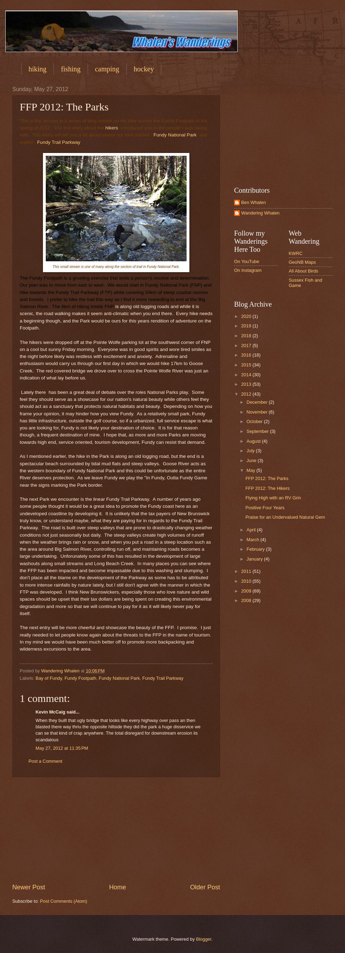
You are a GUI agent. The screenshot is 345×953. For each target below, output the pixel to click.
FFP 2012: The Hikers (267, 488)
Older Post (205, 887)
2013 (246, 384)
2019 (246, 325)
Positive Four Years (264, 507)
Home (117, 887)
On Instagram (248, 270)
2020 (246, 316)
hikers (111, 127)
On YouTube (246, 261)
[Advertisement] (116, 830)
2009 (246, 591)
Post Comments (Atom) (63, 901)
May (251, 470)
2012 (246, 394)
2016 (246, 355)
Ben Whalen (253, 202)
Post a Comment (45, 761)
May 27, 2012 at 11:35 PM (62, 748)
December (257, 402)
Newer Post (28, 887)
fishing (71, 69)
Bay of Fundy (49, 678)
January (255, 559)
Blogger (204, 939)
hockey (144, 69)
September (258, 431)
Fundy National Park (174, 134)
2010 (246, 581)
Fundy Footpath (80, 678)
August (254, 441)
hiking (37, 69)
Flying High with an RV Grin (273, 497)
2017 (246, 345)
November (257, 412)
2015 (246, 364)
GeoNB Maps (302, 262)
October (255, 421)
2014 (246, 374)
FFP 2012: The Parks (266, 478)
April (251, 529)
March (253, 539)
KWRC (295, 253)
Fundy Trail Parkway (58, 142)
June (252, 460)
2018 (246, 335)
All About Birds (303, 271)
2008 (246, 600)
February (256, 549)
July (251, 450)
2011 (246, 571)
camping (107, 69)
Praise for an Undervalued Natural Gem (285, 517)
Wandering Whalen (260, 213)
